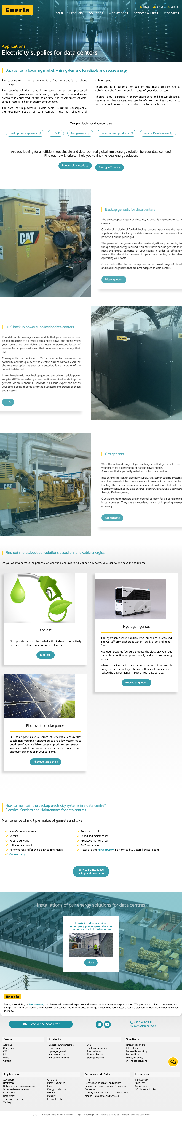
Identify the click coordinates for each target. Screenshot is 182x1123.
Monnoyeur (36, 1004)
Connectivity (17, 854)
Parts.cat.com (105, 849)
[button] (58, 13)
